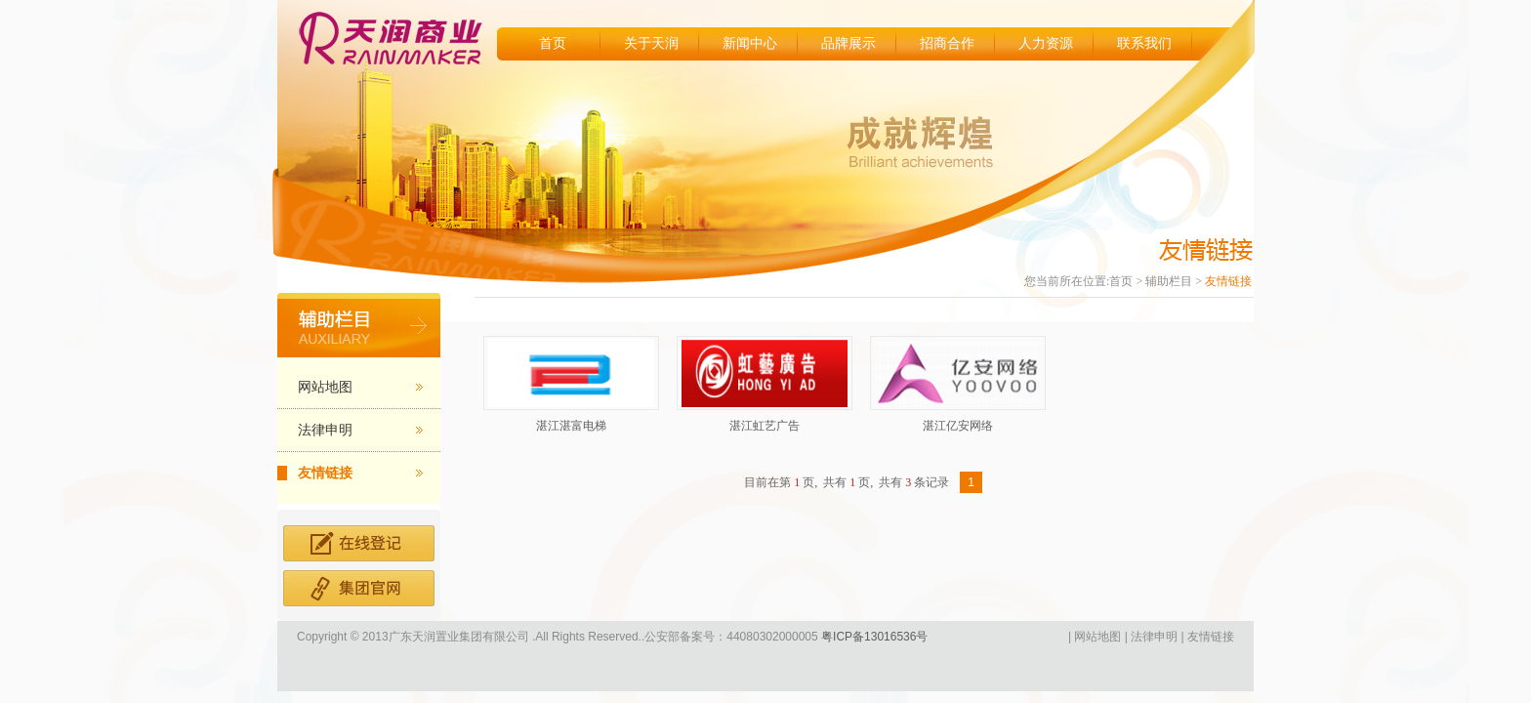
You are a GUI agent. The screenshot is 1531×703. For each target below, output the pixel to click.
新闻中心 (750, 43)
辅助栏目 (1168, 281)
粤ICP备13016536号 (873, 636)
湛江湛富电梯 (571, 426)
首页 (552, 43)
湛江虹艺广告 (764, 426)
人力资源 (1045, 43)
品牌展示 (848, 43)
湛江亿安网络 (958, 426)
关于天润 (651, 43)
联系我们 (1144, 43)
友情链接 (325, 473)
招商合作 (947, 43)
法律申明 (325, 430)
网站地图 (325, 387)
